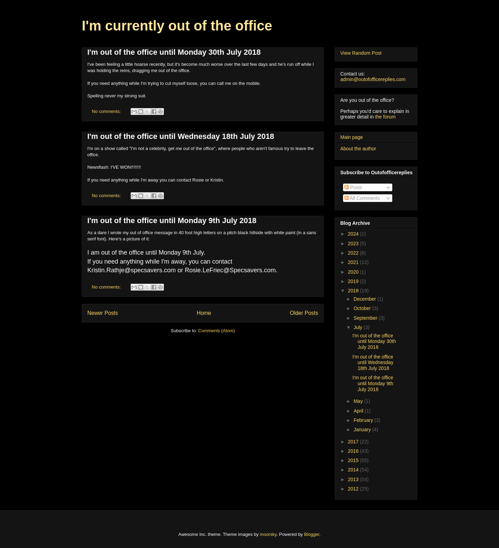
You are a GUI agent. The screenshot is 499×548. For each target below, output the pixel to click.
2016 (354, 451)
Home (204, 313)
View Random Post (361, 53)
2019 (354, 281)
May (358, 401)
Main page (351, 137)
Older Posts (304, 313)
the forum (385, 117)
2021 (354, 262)
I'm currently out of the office (177, 25)
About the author (358, 148)
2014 (354, 469)
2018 (354, 290)
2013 (354, 479)
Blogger (311, 534)
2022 (354, 253)
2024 (354, 234)
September (365, 318)
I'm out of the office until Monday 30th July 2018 (174, 52)
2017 (354, 441)
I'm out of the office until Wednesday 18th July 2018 (180, 136)
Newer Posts (102, 313)
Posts (353, 187)
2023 (354, 243)
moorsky (268, 534)
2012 (354, 489)
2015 (354, 460)
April (359, 411)
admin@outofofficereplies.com (372, 79)
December (365, 299)
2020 (354, 272)
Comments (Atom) (216, 330)
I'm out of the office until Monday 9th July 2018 (171, 220)
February (363, 420)
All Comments (362, 198)
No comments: (107, 111)
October (362, 308)
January (362, 429)
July (358, 327)
